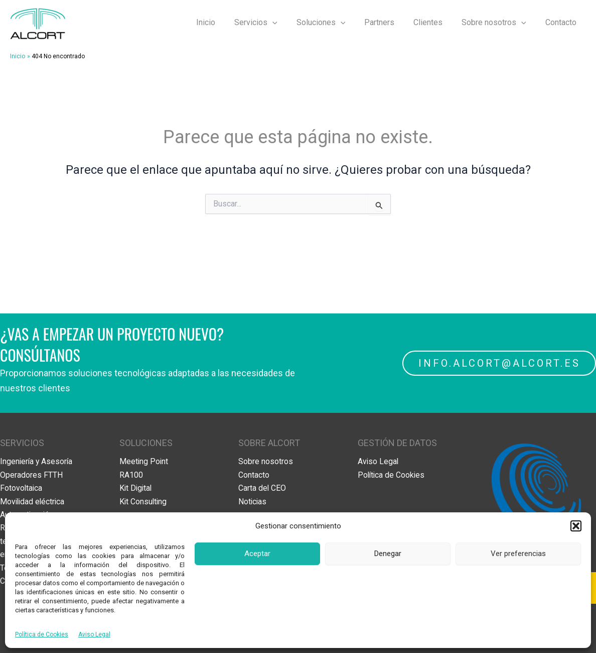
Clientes (435, 22)
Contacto (562, 22)
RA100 (131, 475)
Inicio (225, 22)
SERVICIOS (22, 443)
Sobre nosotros (498, 23)
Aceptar (257, 553)
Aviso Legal (94, 634)
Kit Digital (136, 488)
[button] (576, 526)
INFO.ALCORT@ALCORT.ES (499, 363)
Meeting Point (144, 461)
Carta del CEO (262, 488)
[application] (289, 23)
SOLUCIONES (146, 443)
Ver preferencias (518, 553)
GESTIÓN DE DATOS (397, 443)
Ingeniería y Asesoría (37, 461)
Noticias (252, 501)
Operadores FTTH (31, 475)
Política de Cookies (41, 634)
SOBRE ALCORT (269, 443)
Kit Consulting (143, 501)
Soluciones (334, 23)
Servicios (272, 23)
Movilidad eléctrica (33, 501)
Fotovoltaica (21, 488)
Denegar (387, 553)
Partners (390, 22)
